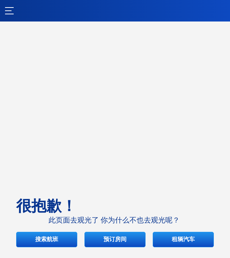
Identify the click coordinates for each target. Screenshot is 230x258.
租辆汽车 (115, 195)
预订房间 (115, 172)
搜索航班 (115, 150)
